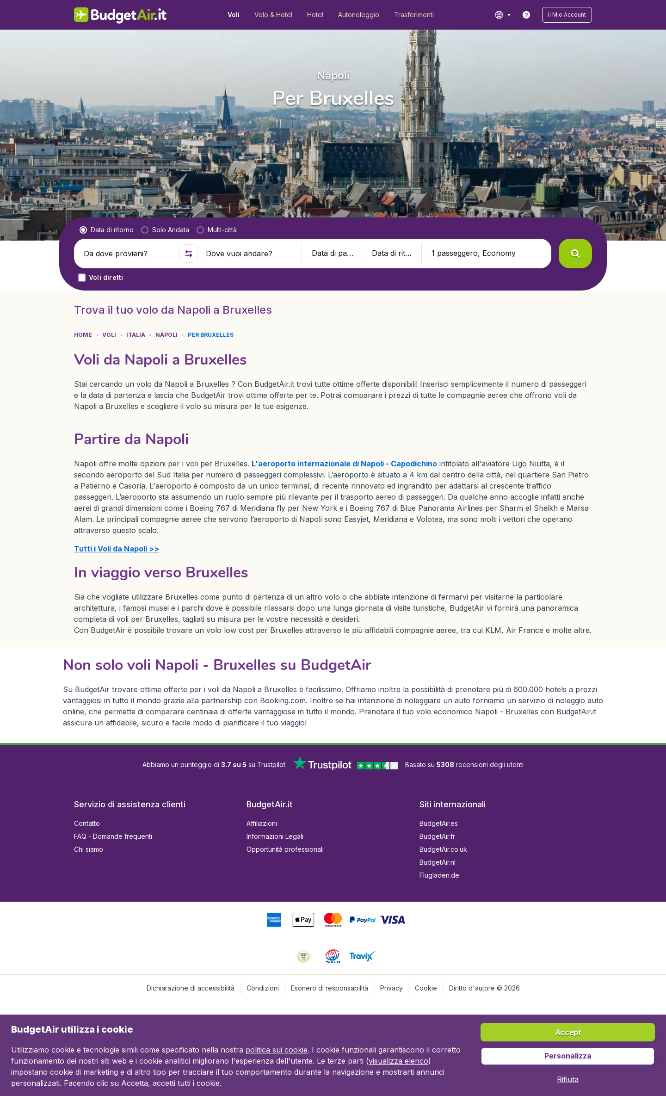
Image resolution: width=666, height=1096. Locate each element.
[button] (567, 15)
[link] (526, 14)
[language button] (502, 14)
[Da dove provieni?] (128, 253)
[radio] (107, 230)
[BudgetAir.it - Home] (120, 15)
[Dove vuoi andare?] (250, 253)
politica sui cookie (277, 1049)
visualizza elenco (398, 1060)
